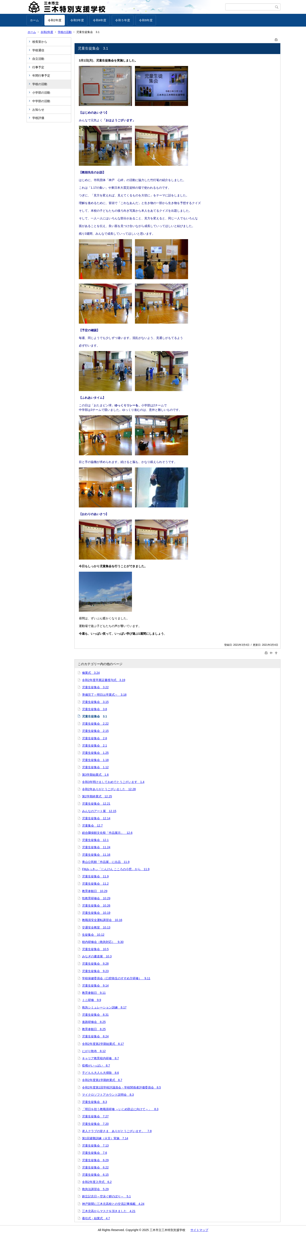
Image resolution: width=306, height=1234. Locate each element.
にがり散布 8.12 (94, 1051)
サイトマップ (199, 1230)
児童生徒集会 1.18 (95, 760)
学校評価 (38, 118)
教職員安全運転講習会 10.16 (102, 920)
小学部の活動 (41, 92)
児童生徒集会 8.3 (94, 1102)
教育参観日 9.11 (94, 992)
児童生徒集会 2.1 (94, 745)
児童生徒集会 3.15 (95, 702)
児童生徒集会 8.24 (95, 1036)
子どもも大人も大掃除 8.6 (100, 1072)
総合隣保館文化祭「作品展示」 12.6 (107, 832)
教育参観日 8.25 (94, 1029)
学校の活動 (65, 32)
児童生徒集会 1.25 (95, 752)
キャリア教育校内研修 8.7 (100, 1058)
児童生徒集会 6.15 (95, 1174)
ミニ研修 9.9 (91, 1000)
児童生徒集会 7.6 (94, 1152)
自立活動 (38, 58)
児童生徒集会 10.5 (95, 949)
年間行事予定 (41, 75)
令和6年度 (146, 20)
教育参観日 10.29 (94, 891)
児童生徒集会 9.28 (95, 963)
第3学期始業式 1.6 (95, 774)
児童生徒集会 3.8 (94, 709)
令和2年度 (54, 20)
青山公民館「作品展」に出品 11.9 (105, 862)
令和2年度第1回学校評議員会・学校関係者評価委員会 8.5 (121, 1087)
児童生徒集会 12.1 (95, 840)
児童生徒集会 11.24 (96, 847)
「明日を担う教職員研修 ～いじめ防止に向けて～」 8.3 (120, 1109)
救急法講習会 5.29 (95, 1189)
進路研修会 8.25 (94, 1022)
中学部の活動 (41, 101)
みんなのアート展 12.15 (99, 811)
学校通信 (38, 50)
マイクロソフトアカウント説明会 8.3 (108, 1094)
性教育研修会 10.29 (96, 898)
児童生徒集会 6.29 (95, 1160)
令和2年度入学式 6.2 (97, 1182)
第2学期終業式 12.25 (97, 796)
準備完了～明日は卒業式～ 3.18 (104, 694)
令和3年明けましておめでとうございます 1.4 (113, 782)
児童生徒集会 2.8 (94, 738)
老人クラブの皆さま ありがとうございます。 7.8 (117, 1131)
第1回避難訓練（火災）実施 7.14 (105, 1138)
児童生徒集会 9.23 (95, 971)
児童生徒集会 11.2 (95, 883)
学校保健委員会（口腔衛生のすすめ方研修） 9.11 (116, 978)
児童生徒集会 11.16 (96, 854)
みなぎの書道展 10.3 (97, 956)
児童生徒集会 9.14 (95, 985)
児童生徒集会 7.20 (95, 1123)
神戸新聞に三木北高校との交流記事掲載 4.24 (113, 1203)
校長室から (39, 41)
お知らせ (38, 109)
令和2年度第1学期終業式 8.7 (102, 1080)
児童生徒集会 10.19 (96, 912)
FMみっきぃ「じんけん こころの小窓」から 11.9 (115, 869)
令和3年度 (77, 20)
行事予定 (39, 67)
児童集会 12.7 (92, 825)
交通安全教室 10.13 (96, 927)
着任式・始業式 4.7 (96, 1218)
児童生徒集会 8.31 (95, 1014)
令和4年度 (99, 20)
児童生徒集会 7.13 (95, 1145)
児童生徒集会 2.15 (95, 731)
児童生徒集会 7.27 (95, 1116)
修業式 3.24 (91, 672)
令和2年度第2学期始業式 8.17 (103, 1043)
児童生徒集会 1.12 (95, 767)
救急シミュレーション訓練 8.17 (104, 1007)
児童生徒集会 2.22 (95, 723)
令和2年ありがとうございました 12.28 (109, 789)
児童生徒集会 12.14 (96, 818)
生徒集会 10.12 (93, 934)
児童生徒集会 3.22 (95, 687)
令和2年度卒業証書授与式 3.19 (103, 680)
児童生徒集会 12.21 (96, 803)
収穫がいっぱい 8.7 (96, 1065)
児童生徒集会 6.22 (95, 1167)
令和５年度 (122, 20)
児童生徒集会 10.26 (96, 905)
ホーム (34, 20)
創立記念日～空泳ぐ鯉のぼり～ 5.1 (106, 1196)
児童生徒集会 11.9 (95, 876)
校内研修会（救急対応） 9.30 (102, 942)
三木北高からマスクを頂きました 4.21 (108, 1211)
